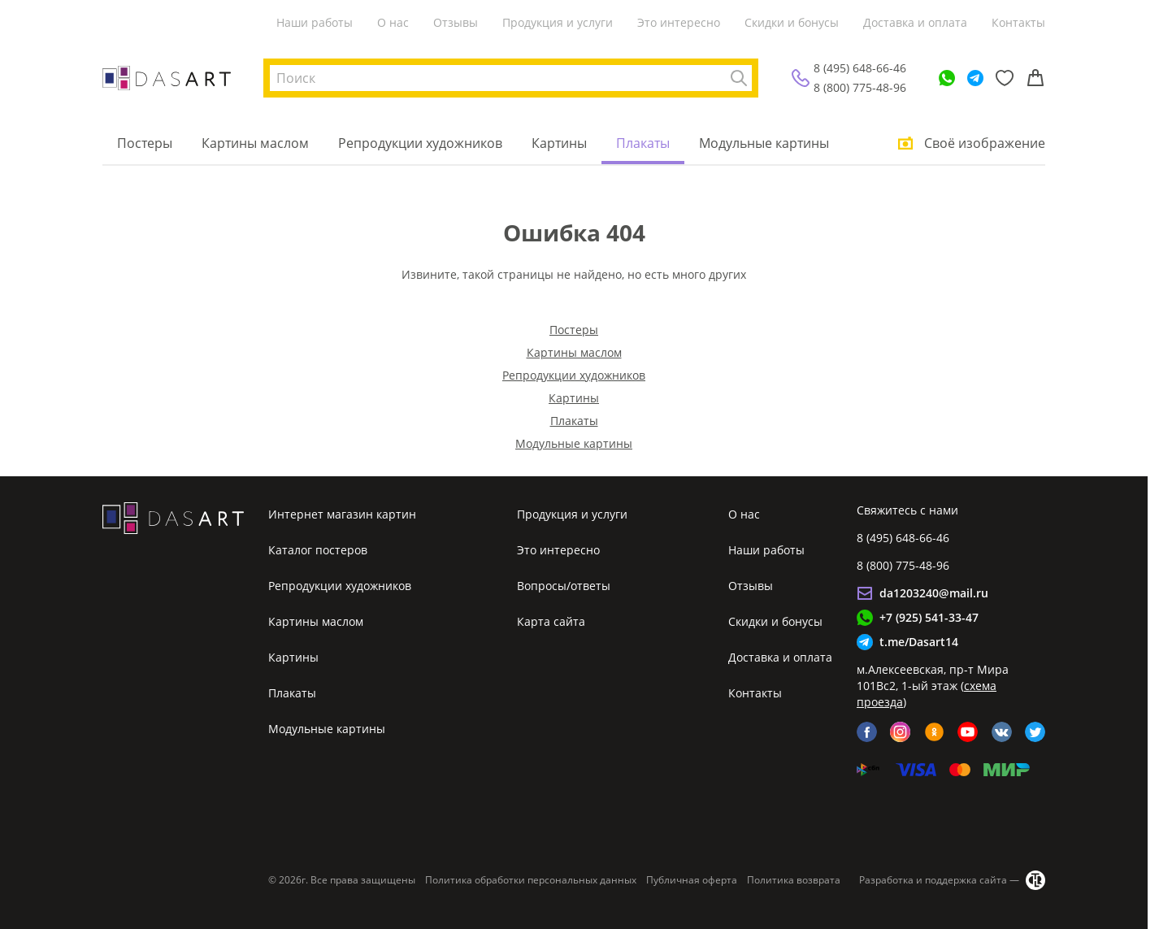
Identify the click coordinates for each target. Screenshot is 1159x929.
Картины (559, 143)
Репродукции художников (420, 143)
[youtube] (967, 732)
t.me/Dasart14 (918, 641)
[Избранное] (1005, 78)
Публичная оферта (691, 880)
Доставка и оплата (915, 22)
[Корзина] (1035, 78)
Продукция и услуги (557, 22)
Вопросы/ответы (563, 585)
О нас (393, 22)
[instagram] (900, 732)
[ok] (934, 732)
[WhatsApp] (947, 78)
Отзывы (455, 22)
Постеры (144, 143)
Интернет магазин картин (342, 514)
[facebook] (867, 732)
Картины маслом (255, 143)
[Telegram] (975, 78)
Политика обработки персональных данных (530, 880)
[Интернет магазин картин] (166, 78)
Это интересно (678, 22)
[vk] (1002, 732)
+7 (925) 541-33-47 (929, 617)
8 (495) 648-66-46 (860, 68)
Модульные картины (764, 143)
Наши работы (314, 22)
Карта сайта (551, 621)
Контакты (1018, 22)
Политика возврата (793, 880)
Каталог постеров (317, 550)
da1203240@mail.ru (933, 593)
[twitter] (1035, 732)
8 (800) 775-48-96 (860, 87)
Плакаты (643, 143)
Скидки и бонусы (791, 22)
